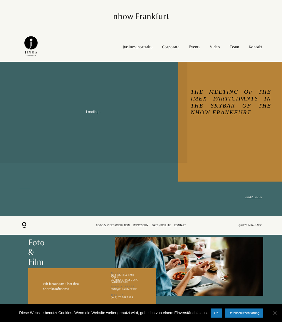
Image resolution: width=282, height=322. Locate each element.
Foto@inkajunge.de (124, 289)
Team (234, 46)
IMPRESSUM (141, 225)
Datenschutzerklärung (244, 313)
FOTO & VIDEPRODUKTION (113, 225)
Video (215, 46)
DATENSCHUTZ (161, 225)
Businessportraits (137, 46)
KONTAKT (180, 225)
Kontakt (255, 46)
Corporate (170, 46)
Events (194, 46)
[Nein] (275, 313)
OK (216, 313)
